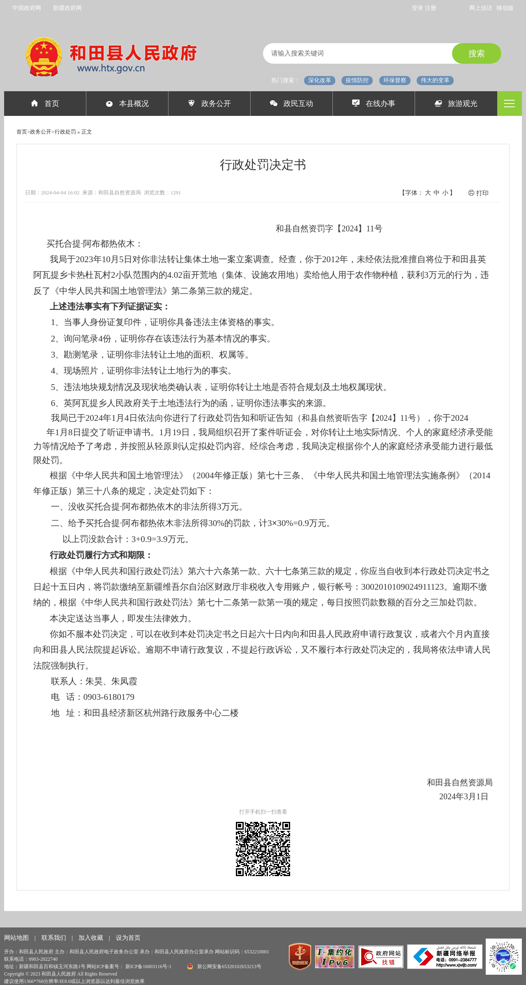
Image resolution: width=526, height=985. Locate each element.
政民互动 (291, 103)
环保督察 (394, 80)
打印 (478, 192)
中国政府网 (26, 8)
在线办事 (373, 103)
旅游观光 (456, 103)
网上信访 (480, 8)
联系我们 (55, 937)
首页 (45, 103)
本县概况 (127, 103)
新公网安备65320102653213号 (224, 966)
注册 (430, 8)
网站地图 (17, 937)
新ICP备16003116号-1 (149, 966)
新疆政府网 (67, 8)
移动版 (505, 8)
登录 (418, 8)
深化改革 (319, 80)
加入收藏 (91, 937)
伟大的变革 (435, 80)
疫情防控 (357, 80)
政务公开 (209, 103)
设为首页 (128, 937)
